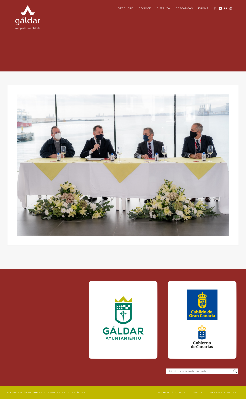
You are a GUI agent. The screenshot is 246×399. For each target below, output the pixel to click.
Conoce (145, 8)
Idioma (203, 8)
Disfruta (163, 8)
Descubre (125, 8)
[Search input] (200, 371)
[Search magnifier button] (235, 371)
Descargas (184, 8)
